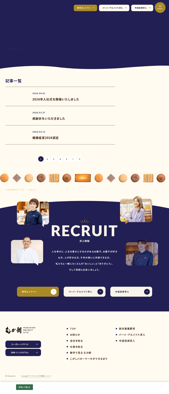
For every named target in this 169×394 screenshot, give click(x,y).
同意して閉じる (24, 387)
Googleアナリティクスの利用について (36, 376)
